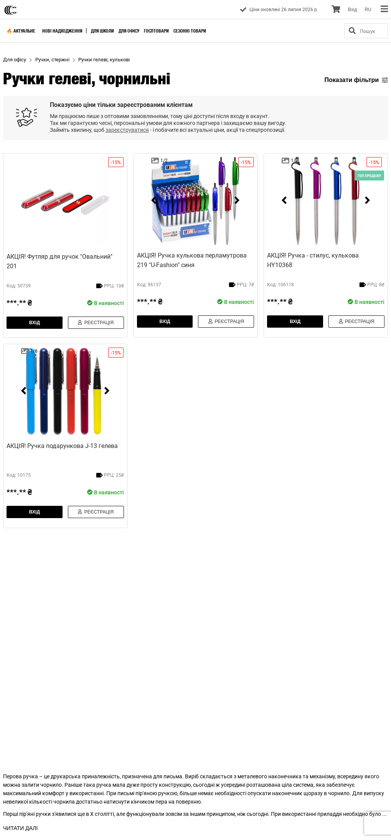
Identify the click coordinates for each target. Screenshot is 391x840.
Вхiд (352, 9)
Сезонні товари (189, 31)
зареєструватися (127, 130)
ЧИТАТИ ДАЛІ (20, 828)
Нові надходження (62, 31)
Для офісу (129, 31)
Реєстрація (96, 322)
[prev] (154, 201)
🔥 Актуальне (21, 31)
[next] (237, 201)
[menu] (384, 9)
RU (368, 9)
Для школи (102, 31)
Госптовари (156, 31)
